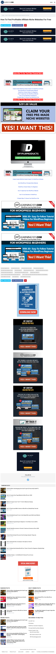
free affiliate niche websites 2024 (21, 272)
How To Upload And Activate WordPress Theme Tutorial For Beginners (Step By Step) (25, 548)
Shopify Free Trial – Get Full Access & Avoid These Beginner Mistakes (16, 598)
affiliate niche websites (38, 268)
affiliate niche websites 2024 (6, 270)
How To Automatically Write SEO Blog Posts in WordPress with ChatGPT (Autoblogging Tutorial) (17, 634)
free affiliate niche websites (6, 272)
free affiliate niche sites (29, 270)
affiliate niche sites (15, 268)
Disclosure (20, 651)
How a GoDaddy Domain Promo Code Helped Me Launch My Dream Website (23, 515)
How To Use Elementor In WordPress (28, 95)
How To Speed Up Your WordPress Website (28, 94)
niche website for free (5, 276)
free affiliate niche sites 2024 (42, 270)
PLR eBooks (31, 623)
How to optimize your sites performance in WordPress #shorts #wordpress (16, 604)
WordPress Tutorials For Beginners (36, 625)
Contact (27, 651)
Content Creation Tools (33, 630)
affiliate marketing (5, 268)
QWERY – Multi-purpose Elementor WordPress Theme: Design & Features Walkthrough (45, 604)
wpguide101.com (32, 649)
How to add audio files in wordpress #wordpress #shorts (19, 541)
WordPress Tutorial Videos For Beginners (28, 92)
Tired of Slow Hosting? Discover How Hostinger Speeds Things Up (21, 535)
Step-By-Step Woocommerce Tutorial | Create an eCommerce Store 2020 (23, 528)
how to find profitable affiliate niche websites (10, 274)
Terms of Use (5, 651)
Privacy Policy (13, 651)
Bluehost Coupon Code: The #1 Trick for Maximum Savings (20, 501)
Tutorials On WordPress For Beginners (45, 651)
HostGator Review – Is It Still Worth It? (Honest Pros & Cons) (20, 555)
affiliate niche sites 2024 (26, 268)
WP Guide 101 (3, 22)
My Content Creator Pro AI (35, 634)
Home (3, 15)
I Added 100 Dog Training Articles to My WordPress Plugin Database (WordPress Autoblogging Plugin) (16, 641)
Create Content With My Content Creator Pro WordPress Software (28, 88)
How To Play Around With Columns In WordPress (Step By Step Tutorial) (22, 508)
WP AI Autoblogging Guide (35, 636)
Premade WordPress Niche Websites (36, 628)
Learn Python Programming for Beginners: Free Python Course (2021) (22, 521)
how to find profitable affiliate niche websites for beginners (35, 274)
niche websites (15, 276)
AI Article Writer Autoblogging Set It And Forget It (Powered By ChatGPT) (23, 488)
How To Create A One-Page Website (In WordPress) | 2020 (19, 495)
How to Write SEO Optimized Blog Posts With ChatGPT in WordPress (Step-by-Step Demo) (16, 627)
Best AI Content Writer (34, 632)
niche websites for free (25, 276)
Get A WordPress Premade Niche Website (28, 90)
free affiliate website (34, 272)
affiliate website (18, 270)
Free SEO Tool (31, 621)
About (33, 651)
